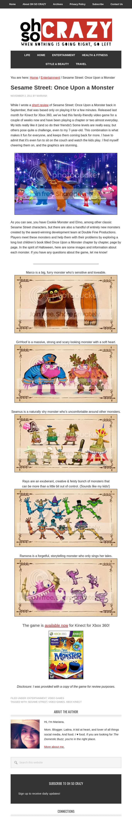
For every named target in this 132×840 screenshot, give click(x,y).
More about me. (54, 746)
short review (40, 105)
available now (56, 625)
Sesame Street (37, 702)
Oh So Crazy (66, 33)
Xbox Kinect (74, 702)
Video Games (56, 698)
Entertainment (37, 698)
